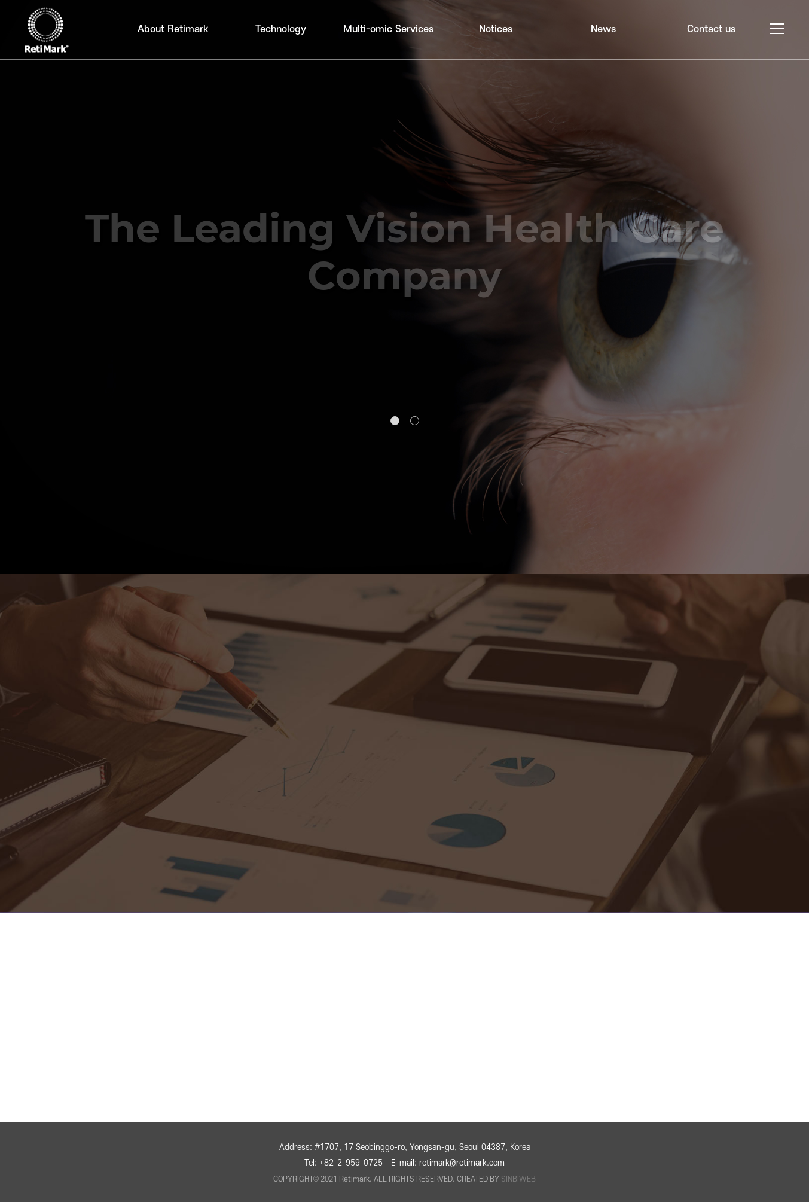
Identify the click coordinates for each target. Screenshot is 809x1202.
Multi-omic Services (388, 29)
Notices (495, 29)
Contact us (711, 29)
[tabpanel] (404, 287)
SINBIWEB (518, 1179)
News (603, 29)
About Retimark (173, 29)
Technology (280, 29)
